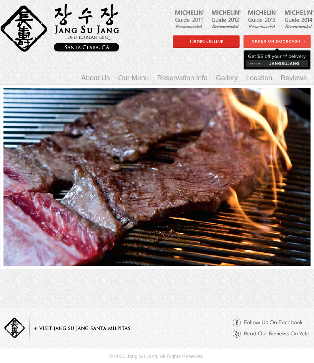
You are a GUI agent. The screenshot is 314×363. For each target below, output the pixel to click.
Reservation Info (182, 78)
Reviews (294, 78)
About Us (95, 78)
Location (259, 78)
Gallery (227, 78)
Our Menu (133, 78)
